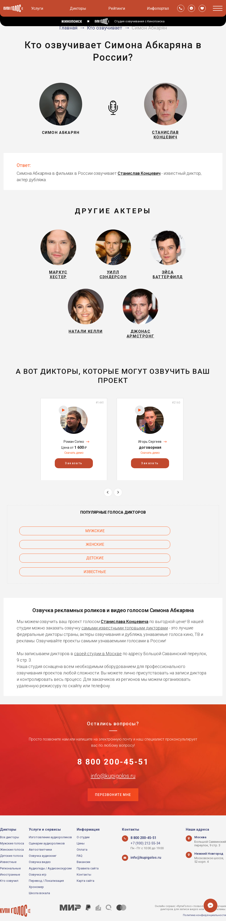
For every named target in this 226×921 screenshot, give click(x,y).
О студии (83, 827)
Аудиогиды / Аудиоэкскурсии (50, 858)
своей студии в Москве (98, 639)
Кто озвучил (9, 870)
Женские (113, 544)
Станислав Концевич (139, 176)
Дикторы (78, 8)
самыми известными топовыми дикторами (124, 614)
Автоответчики (40, 839)
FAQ (79, 845)
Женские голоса (12, 839)
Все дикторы (9, 827)
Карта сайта (85, 870)
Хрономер (36, 876)
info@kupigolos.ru (113, 764)
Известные (45, 558)
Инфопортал (158, 8)
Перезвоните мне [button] (113, 784)
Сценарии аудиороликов (47, 833)
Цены (81, 833)
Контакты (84, 864)
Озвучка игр (37, 864)
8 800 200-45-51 (113, 749)
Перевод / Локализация (46, 870)
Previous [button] (108, 505)
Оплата (82, 839)
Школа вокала (39, 883)
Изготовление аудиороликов (50, 827)
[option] (73, 452)
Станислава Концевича (124, 607)
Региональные (10, 858)
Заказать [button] (73, 476)
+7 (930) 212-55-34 (143, 833)
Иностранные (10, 864)
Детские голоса (11, 845)
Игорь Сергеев (149, 455)
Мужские (45, 544)
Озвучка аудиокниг (42, 845)
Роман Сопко (74, 455)
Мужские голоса (12, 833)
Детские (180, 544)
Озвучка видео (40, 851)
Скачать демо (73, 466)
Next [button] (118, 505)
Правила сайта (88, 858)
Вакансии (83, 851)
